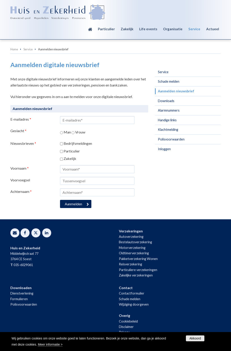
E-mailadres (20, 119)
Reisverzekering (130, 264)
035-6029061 (23, 265)
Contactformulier (131, 293)
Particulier (72, 151)
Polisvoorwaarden (23, 304)
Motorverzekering (132, 248)
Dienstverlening (21, 293)
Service (28, 49)
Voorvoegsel (20, 180)
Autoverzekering (131, 237)
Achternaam (21, 191)
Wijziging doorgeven (134, 304)
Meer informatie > (50, 344)
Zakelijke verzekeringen (136, 275)
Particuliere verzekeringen (138, 270)
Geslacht (18, 131)
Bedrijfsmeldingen (78, 143)
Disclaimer (126, 327)
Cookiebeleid (128, 321)
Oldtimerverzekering (134, 253)
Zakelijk (70, 158)
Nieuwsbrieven (23, 143)
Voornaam (19, 168)
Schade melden (129, 299)
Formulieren (19, 299)
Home (14, 49)
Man (67, 132)
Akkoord (195, 338)
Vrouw (80, 132)
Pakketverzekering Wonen (138, 259)
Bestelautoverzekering (135, 242)
